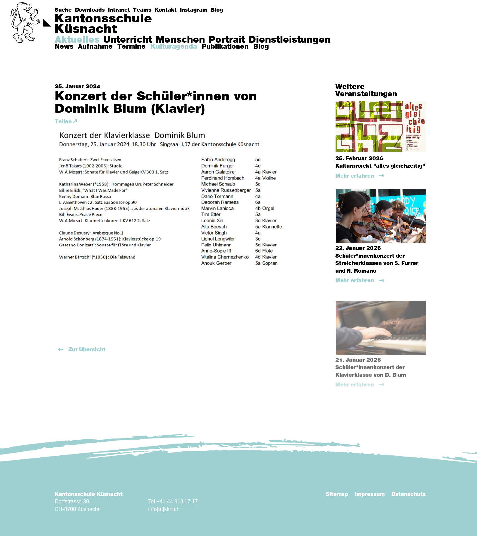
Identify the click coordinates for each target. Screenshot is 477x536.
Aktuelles (77, 40)
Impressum (370, 494)
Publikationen (225, 46)
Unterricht (127, 40)
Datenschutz (408, 494)
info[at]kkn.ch (164, 509)
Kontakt (166, 10)
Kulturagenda (173, 46)
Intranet (119, 10)
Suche (63, 10)
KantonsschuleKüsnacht (103, 24)
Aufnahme (95, 46)
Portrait (227, 40)
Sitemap (337, 494)
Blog (217, 10)
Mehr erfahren (355, 176)
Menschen (180, 40)
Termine (131, 46)
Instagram (193, 10)
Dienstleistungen (290, 40)
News (64, 46)
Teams (142, 10)
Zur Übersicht (86, 349)
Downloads (90, 10)
